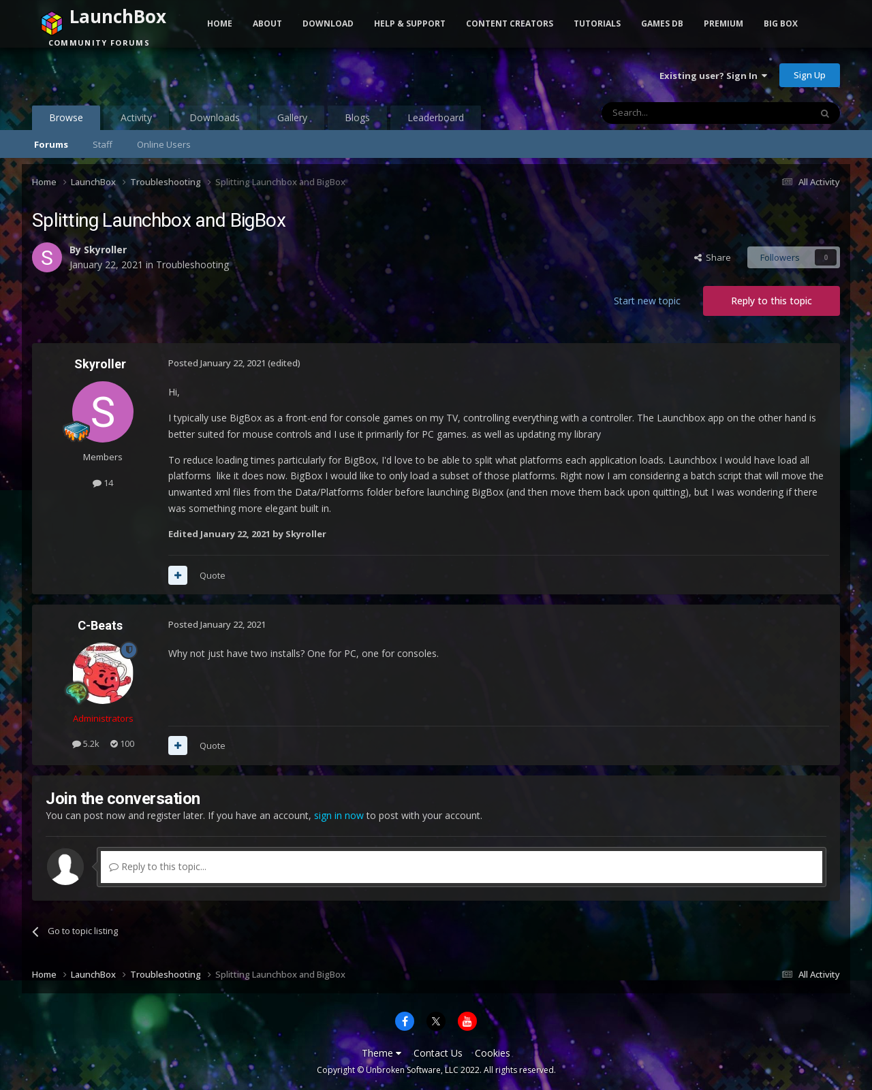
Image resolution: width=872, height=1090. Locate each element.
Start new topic (647, 300)
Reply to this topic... (157, 866)
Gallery (292, 117)
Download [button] (328, 23)
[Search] (673, 113)
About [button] (267, 23)
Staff (102, 144)
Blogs (357, 117)
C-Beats (100, 625)
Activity (136, 117)
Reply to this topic (771, 300)
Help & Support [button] (410, 23)
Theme (381, 1052)
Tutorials (597, 23)
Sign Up (810, 75)
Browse (66, 120)
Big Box (781, 23)
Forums (51, 144)
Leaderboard (435, 117)
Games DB (662, 23)
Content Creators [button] (509, 23)
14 (103, 483)
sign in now (339, 815)
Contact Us (438, 1052)
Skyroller (105, 249)
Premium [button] (723, 23)
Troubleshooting (192, 264)
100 (122, 743)
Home (219, 23)
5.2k (85, 743)
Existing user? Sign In (713, 75)
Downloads (214, 117)
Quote (212, 575)
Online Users (164, 144)
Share (712, 257)
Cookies (492, 1052)
